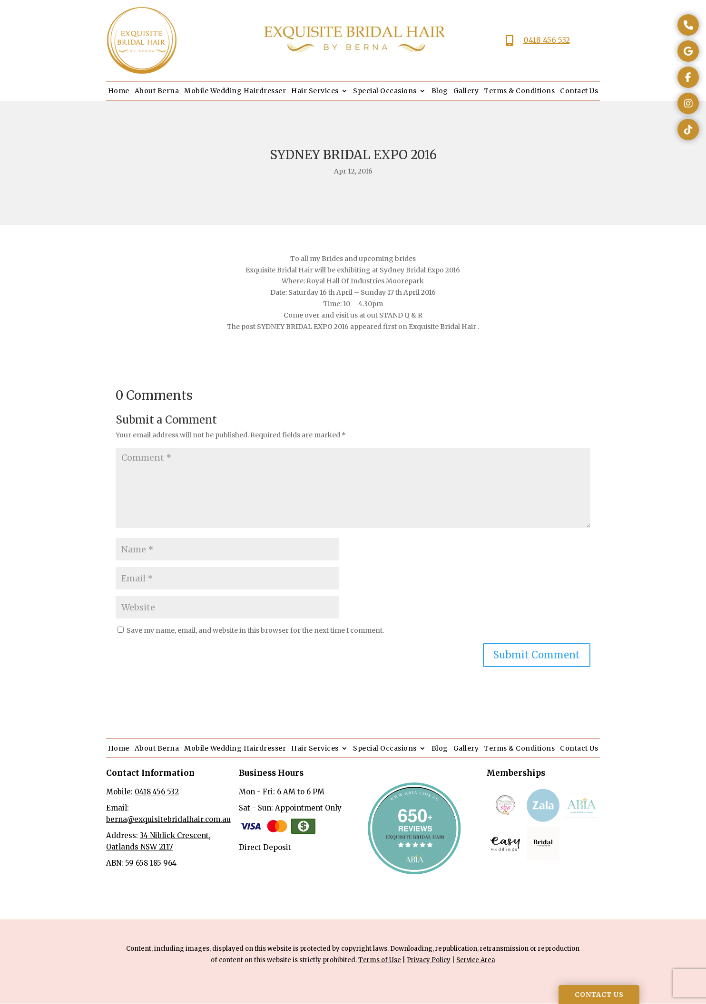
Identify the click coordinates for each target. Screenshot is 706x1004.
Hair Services (315, 91)
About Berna (157, 91)
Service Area (475, 960)
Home (118, 91)
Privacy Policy (429, 960)
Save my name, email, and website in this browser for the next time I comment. (255, 630)
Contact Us (579, 91)
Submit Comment (536, 655)
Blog (439, 91)
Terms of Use (379, 960)
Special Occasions (385, 91)
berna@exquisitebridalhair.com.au (168, 819)
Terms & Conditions (519, 91)
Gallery (466, 91)
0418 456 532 (546, 40)
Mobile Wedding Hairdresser (235, 91)
